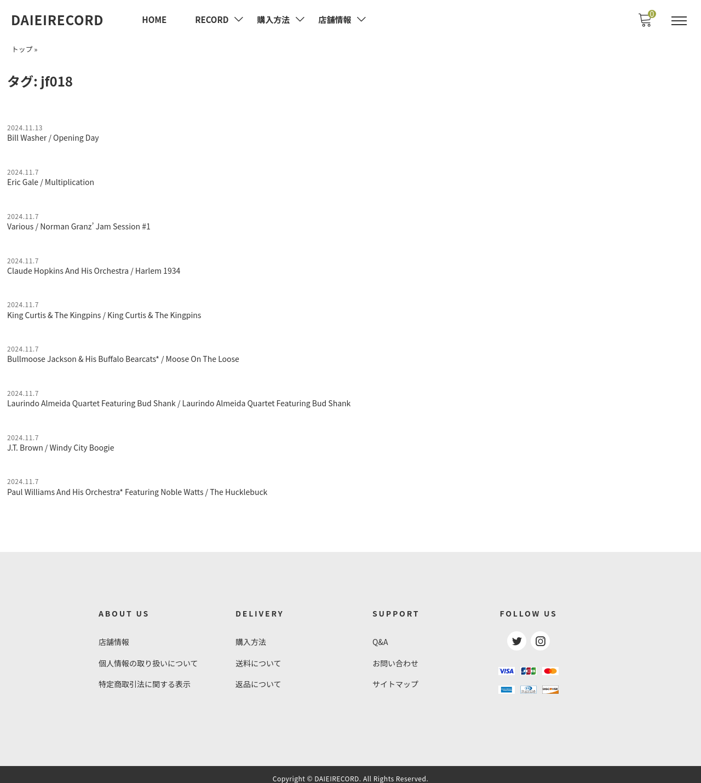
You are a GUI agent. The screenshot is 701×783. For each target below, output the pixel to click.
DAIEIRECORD (57, 19)
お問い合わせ (395, 657)
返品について (258, 677)
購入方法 (250, 636)
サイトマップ (395, 677)
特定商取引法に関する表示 (145, 677)
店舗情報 (114, 636)
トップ (22, 48)
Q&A (380, 636)
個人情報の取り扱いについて (148, 657)
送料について (258, 657)
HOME (154, 19)
